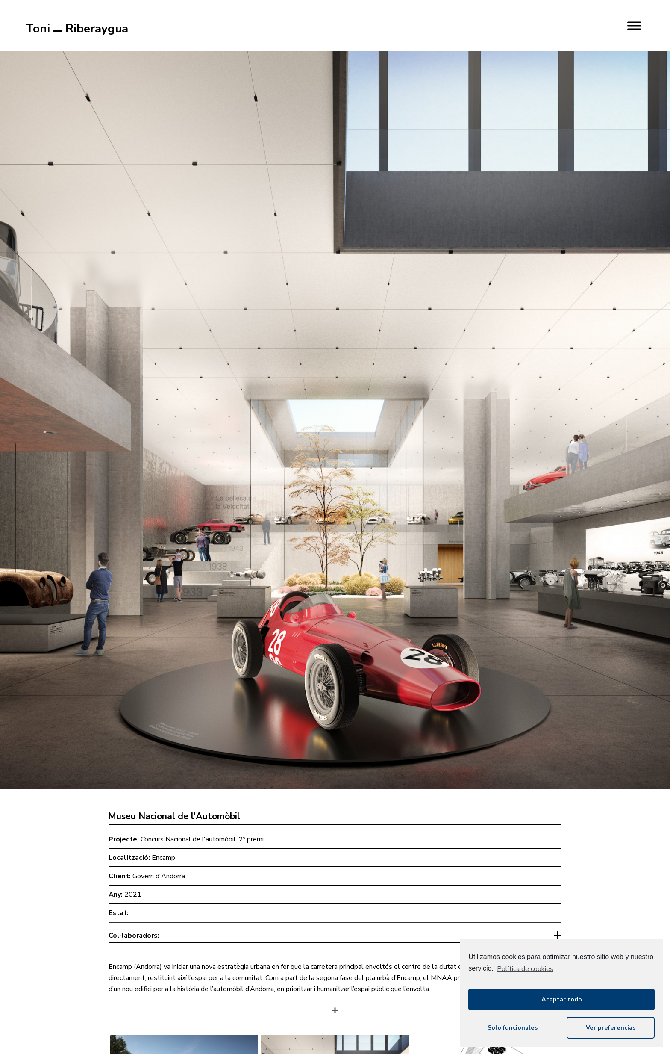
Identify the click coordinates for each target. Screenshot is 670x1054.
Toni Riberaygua (77, 29)
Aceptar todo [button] (561, 999)
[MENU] (634, 25)
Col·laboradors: (134, 935)
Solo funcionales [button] (513, 1027)
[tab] (335, 937)
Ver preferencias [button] (610, 1027)
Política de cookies (525, 969)
